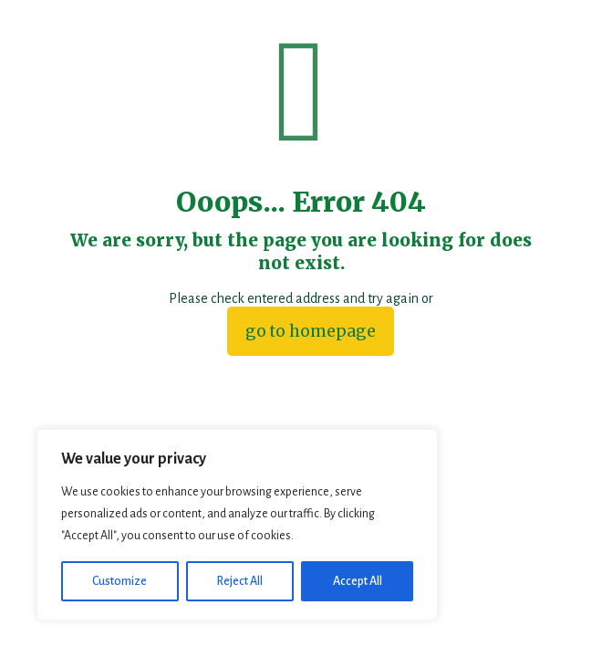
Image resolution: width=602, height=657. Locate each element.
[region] (237, 524)
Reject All (240, 581)
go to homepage (310, 331)
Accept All (357, 581)
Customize (119, 581)
